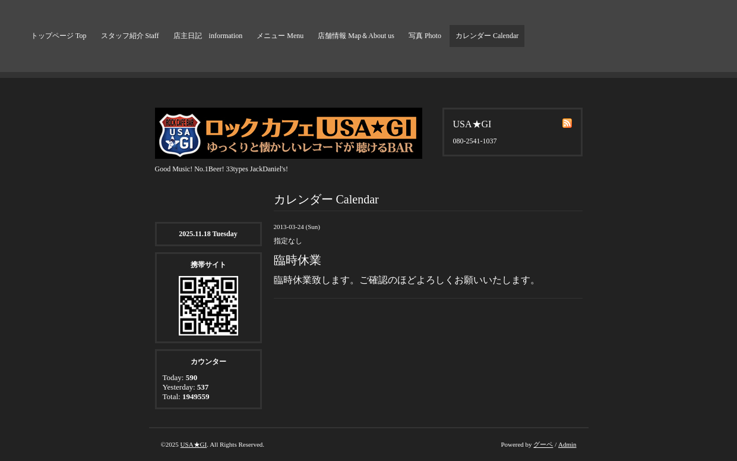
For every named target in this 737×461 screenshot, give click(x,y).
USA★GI (194, 444)
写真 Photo (425, 36)
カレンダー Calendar (487, 36)
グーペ (543, 444)
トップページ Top (59, 36)
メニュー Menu (280, 36)
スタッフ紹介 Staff (130, 36)
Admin (567, 444)
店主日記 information (208, 36)
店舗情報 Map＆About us (356, 36)
